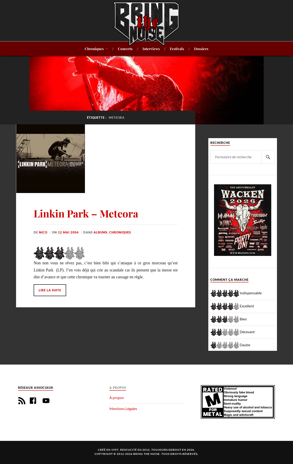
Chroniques (94, 48)
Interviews (151, 48)
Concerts (125, 48)
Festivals (177, 48)
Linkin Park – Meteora (86, 213)
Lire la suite (50, 290)
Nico (43, 232)
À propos (116, 397)
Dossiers (201, 48)
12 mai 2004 (68, 232)
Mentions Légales (123, 408)
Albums (100, 232)
